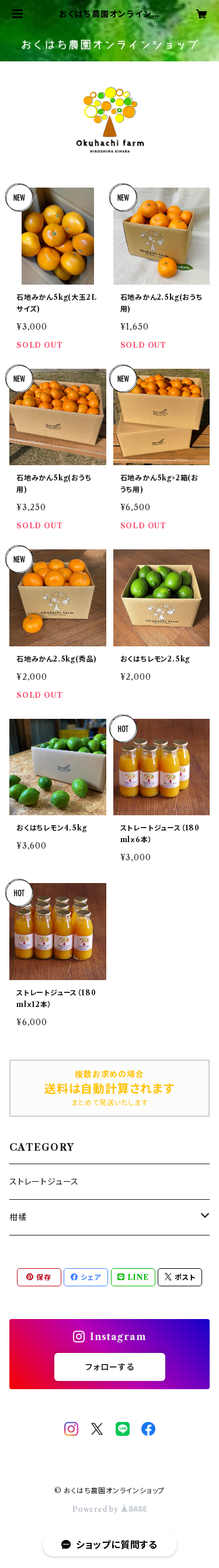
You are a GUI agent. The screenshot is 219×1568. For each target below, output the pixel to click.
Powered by (109, 1509)
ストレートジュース (44, 1181)
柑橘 (18, 1217)
